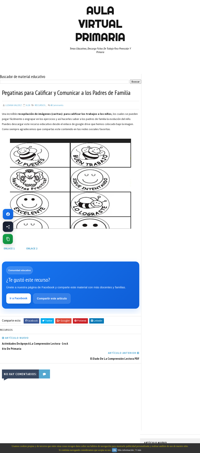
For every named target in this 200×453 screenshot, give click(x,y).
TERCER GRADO (178, 234)
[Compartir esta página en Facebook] (8, 226)
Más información (126, 450)
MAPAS (169, 193)
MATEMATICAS (185, 193)
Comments (57, 104)
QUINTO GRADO (174, 207)
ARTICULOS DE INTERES (158, 173)
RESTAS (150, 221)
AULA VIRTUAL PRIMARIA (100, 24)
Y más (138, 450)
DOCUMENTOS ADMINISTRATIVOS (163, 180)
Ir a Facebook (18, 298)
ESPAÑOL (177, 186)
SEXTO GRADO (153, 227)
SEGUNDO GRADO (167, 221)
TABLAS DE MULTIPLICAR (177, 227)
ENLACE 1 (9, 248)
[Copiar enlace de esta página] (8, 239)
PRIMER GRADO (153, 207)
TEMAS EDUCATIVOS (156, 234)
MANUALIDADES (153, 193)
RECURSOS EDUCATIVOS (174, 214)
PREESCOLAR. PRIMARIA (158, 200)
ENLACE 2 (31, 248)
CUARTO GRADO (183, 173)
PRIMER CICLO (182, 200)
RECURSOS (40, 104)
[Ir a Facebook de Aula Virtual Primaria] (8, 214)
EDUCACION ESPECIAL (157, 186)
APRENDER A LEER (173, 166)
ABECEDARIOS (153, 166)
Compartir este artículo (52, 298)
